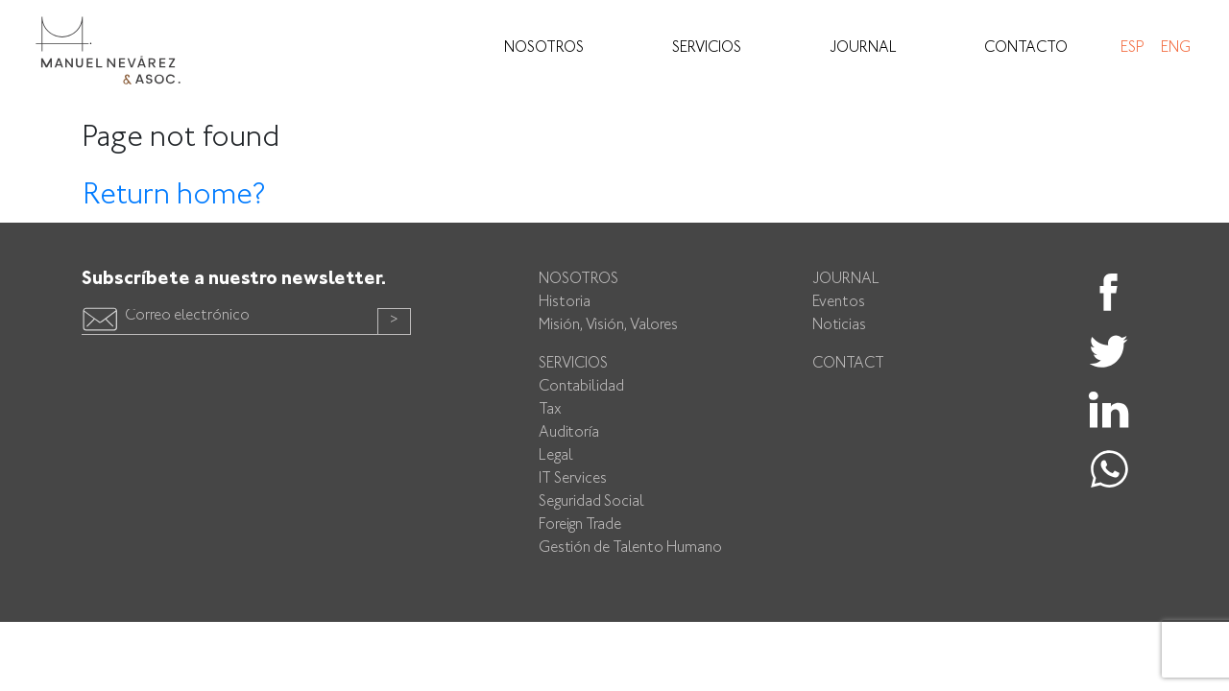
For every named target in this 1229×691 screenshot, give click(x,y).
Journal (863, 48)
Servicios (706, 48)
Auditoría (569, 433)
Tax (550, 410)
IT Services (573, 479)
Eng (1176, 48)
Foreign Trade (580, 525)
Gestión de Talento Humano (630, 548)
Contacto (1026, 48)
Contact (848, 364)
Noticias (839, 326)
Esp (1132, 48)
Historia (564, 303)
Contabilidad (581, 387)
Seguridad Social (591, 502)
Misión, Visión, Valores (608, 326)
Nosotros (544, 48)
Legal (556, 456)
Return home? (174, 196)
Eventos (838, 303)
